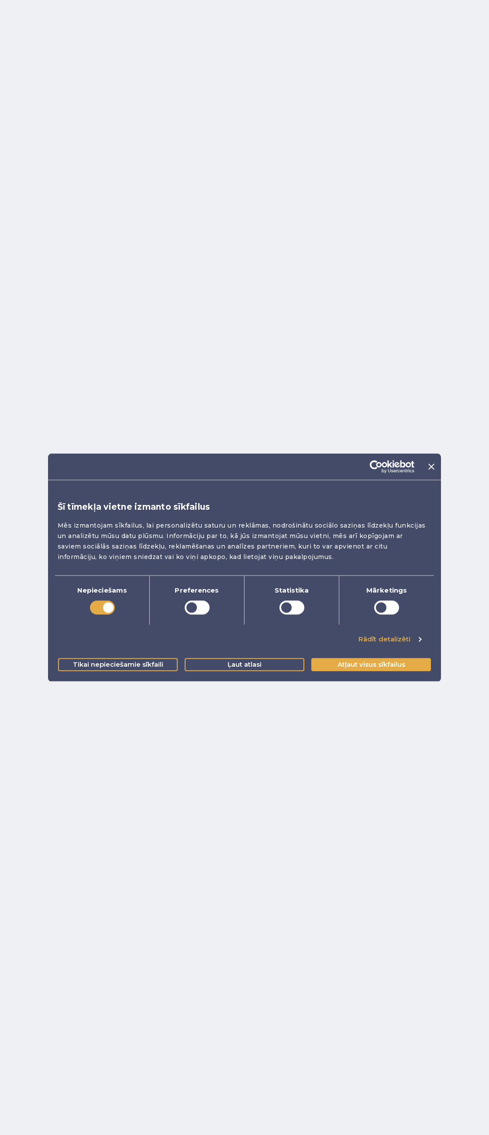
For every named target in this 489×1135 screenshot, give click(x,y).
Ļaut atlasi (244, 664)
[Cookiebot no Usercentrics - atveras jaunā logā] (376, 466)
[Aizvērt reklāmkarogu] (431, 467)
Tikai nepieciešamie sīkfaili (118, 664)
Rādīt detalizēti (384, 639)
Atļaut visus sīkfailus (371, 664)
